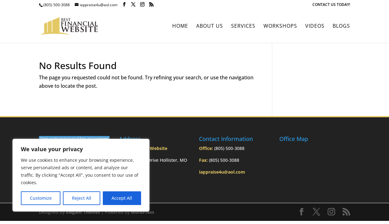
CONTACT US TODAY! (331, 5)
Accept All (121, 198)
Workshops (280, 26)
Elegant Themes (83, 212)
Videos (315, 26)
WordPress (142, 212)
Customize (41, 198)
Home (180, 26)
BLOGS (341, 26)
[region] (80, 175)
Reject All (81, 198)
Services (243, 26)
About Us (209, 26)
